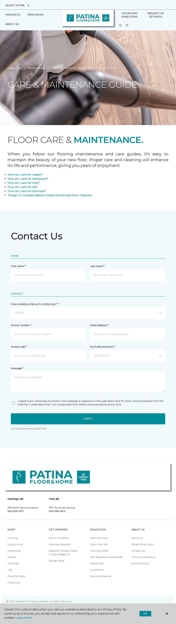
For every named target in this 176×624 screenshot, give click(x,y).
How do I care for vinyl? (24, 183)
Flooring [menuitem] (13, 538)
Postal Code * (19, 347)
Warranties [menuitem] (97, 563)
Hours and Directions (130, 15)
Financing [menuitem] (14, 582)
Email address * (99, 325)
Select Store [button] (15, 5)
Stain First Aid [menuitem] (98, 544)
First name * (18, 266)
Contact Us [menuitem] (138, 550)
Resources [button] (35, 14)
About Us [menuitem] (137, 538)
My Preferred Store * (102, 347)
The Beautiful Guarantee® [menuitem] (106, 557)
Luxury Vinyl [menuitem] (15, 544)
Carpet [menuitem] (12, 557)
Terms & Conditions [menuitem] (143, 557)
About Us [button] (12, 24)
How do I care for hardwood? (28, 178)
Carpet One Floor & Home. (31, 601)
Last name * (97, 266)
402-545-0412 (57, 511)
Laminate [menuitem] (13, 563)
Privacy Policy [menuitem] (140, 563)
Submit (88, 418)
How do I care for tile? (23, 187)
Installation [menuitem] (97, 569)
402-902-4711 (16, 511)
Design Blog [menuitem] (56, 560)
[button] (120, 25)
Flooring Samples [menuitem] (59, 544)
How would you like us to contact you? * (35, 304)
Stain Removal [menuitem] (99, 538)
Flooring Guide (37, 68)
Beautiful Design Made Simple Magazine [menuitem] (63, 552)
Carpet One (15, 68)
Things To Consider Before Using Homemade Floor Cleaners (50, 195)
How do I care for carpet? (25, 174)
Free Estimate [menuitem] (16, 576)
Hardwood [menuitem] (14, 550)
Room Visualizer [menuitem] (59, 538)
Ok (145, 613)
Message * (17, 368)
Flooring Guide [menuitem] (99, 550)
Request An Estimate (155, 15)
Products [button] (13, 14)
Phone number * (21, 325)
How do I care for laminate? (27, 191)
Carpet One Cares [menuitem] (142, 544)
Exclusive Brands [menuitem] (100, 576)
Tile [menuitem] (10, 569)
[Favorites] (127, 25)
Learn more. (23, 617)
